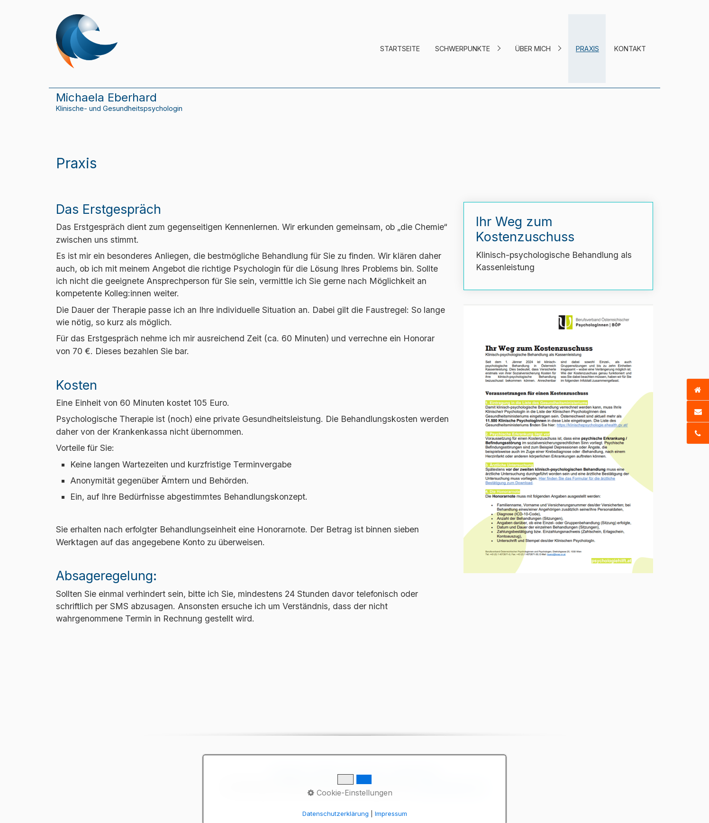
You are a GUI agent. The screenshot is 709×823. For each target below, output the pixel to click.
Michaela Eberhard (106, 97)
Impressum (365, 773)
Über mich (533, 49)
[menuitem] (400, 48)
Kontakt (630, 49)
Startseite (400, 49)
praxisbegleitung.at (450, 787)
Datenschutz (414, 773)
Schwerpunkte (462, 49)
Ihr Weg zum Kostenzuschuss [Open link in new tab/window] (558, 246)
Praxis (587, 49)
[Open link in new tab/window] (558, 438)
